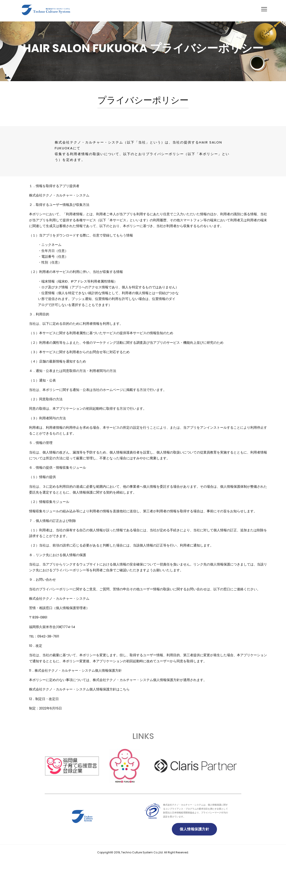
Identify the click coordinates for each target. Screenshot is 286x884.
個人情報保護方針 (194, 829)
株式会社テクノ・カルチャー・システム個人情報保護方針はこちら (79, 689)
